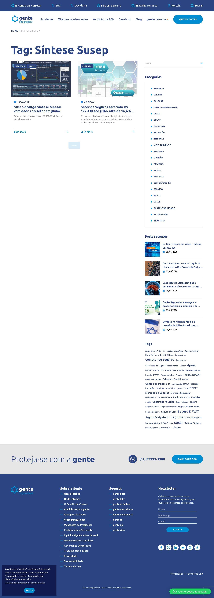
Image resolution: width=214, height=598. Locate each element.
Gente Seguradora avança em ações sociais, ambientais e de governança (180, 304)
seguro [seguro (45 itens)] (193, 402)
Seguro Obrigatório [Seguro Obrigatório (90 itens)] (157, 417)
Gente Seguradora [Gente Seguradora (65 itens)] (156, 383)
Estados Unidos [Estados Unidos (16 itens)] (193, 370)
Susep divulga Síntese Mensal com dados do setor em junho (37, 109)
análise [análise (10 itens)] (170, 351)
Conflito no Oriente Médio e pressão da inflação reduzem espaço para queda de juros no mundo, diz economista (180, 323)
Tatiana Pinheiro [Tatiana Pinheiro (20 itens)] (193, 423)
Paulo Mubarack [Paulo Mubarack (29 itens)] (181, 397)
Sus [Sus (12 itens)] (171, 423)
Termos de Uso (194, 573)
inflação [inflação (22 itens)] (195, 384)
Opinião (158, 158)
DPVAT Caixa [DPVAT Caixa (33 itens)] (152, 370)
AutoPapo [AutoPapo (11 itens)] (178, 351)
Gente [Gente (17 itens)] (185, 379)
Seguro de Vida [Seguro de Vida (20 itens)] (168, 412)
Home (14, 31)
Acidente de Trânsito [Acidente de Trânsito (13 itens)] (155, 351)
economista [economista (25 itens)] (178, 370)
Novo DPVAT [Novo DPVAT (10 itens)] (150, 397)
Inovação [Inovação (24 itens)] (149, 388)
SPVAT (157, 195)
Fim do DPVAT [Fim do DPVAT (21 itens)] (152, 375)
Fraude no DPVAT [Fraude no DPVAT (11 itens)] (153, 379)
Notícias (159, 151)
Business (159, 88)
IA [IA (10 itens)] (169, 384)
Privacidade (177, 573)
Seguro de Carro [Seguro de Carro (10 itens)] (152, 412)
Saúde (157, 170)
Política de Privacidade (17, 582)
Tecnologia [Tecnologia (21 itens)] (164, 427)
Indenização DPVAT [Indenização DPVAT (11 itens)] (180, 384)
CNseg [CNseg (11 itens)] (170, 355)
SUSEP (32, 66)
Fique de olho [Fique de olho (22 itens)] (167, 375)
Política (158, 164)
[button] (190, 591)
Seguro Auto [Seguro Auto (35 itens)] (152, 406)
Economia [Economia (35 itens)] (165, 370)
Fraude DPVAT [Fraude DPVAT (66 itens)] (192, 374)
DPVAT (157, 120)
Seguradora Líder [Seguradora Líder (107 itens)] (163, 401)
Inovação (159, 132)
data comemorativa (166, 107)
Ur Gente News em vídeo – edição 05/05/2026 (182, 246)
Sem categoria (162, 183)
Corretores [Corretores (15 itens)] (181, 360)
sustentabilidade (164, 208)
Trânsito (159, 221)
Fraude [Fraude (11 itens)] (179, 375)
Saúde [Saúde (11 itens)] (148, 402)
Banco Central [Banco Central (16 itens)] (191, 351)
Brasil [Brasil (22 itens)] (163, 355)
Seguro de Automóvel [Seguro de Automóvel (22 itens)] (188, 406)
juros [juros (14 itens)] (180, 388)
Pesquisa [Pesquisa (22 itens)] (195, 397)
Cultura (158, 101)
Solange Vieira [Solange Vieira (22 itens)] (152, 423)
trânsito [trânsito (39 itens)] (176, 427)
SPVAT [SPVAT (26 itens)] (164, 423)
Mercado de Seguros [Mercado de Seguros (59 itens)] (157, 392)
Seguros (20, 66)
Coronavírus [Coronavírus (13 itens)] (180, 355)
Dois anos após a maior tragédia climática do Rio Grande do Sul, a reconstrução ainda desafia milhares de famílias (181, 265)
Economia (159, 126)
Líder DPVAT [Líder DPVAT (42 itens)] (191, 388)
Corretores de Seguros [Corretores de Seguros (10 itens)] (155, 366)
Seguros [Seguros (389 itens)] (177, 417)
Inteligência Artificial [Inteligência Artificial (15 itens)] (166, 388)
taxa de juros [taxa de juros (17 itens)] (151, 427)
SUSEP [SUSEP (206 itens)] (178, 422)
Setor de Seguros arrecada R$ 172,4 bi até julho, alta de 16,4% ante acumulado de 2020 (106, 109)
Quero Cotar (188, 19)
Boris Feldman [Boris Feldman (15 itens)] (152, 355)
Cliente (158, 95)
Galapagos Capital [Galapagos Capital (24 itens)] (172, 379)
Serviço (158, 189)
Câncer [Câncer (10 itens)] (183, 366)
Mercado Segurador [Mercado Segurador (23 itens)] (181, 393)
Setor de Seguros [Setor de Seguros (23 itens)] (193, 417)
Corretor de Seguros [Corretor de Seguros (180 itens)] (159, 359)
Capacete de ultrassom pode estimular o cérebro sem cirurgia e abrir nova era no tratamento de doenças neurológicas (183, 285)
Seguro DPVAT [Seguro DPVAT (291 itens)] (188, 411)
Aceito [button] (29, 590)
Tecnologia (161, 214)
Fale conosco (187, 459)
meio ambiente (162, 145)
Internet (159, 139)
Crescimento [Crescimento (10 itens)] (172, 366)
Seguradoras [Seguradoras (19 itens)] (182, 402)
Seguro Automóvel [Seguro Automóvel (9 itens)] (169, 407)
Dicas (157, 114)
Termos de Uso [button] (37, 582)
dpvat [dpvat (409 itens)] (191, 365)
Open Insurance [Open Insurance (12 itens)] (165, 397)
